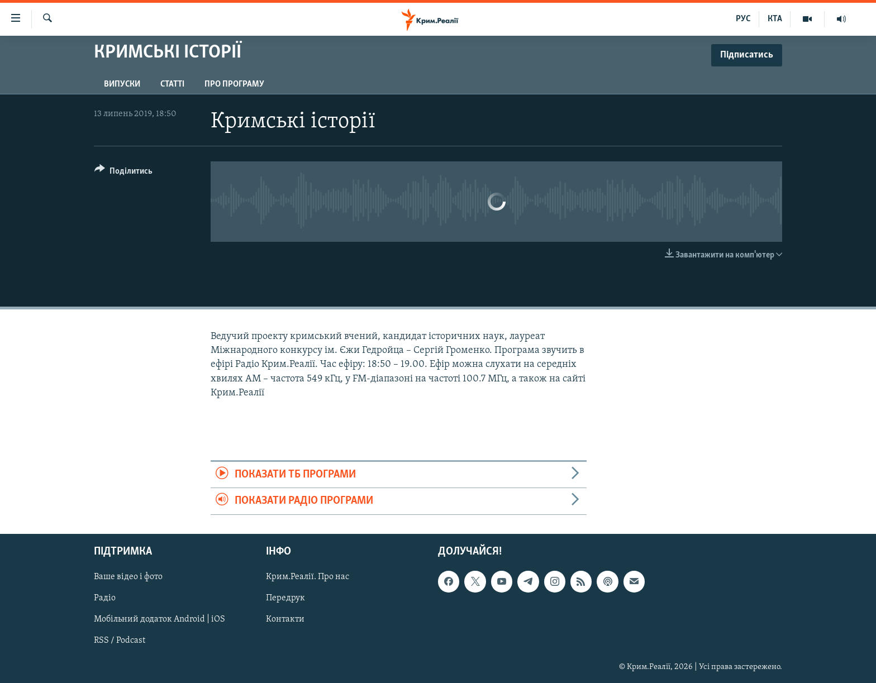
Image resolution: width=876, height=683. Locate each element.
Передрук (285, 598)
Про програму (234, 84)
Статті (172, 84)
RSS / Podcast (119, 640)
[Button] (123, 172)
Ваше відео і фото (128, 576)
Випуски (122, 84)
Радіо (105, 598)
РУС (743, 19)
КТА (775, 19)
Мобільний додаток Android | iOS (159, 619)
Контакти (285, 619)
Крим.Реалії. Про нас (307, 576)
